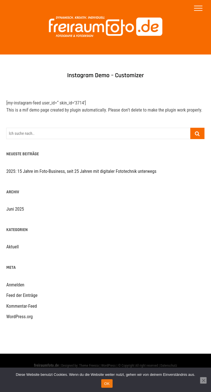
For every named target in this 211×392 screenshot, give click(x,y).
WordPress (108, 366)
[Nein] (203, 380)
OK (106, 383)
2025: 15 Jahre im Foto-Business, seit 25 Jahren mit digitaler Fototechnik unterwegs (81, 171)
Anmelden (15, 285)
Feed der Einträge (21, 295)
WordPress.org (19, 316)
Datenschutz (168, 366)
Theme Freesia (89, 366)
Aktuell (12, 247)
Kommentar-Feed (21, 306)
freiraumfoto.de (46, 365)
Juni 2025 (15, 209)
